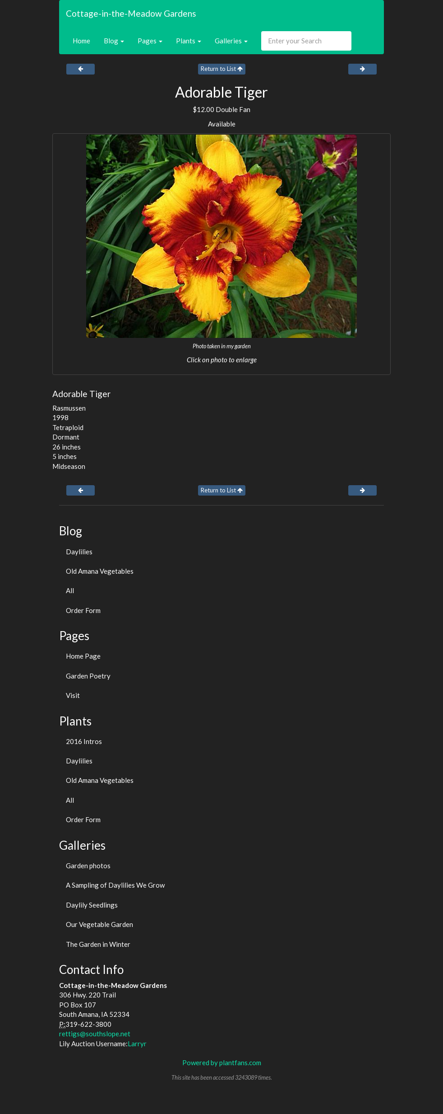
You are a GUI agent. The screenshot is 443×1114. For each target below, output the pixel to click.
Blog (114, 41)
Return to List (222, 68)
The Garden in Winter (98, 944)
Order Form (83, 610)
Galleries (231, 41)
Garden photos (88, 865)
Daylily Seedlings (92, 905)
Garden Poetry (88, 676)
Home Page (83, 656)
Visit (73, 695)
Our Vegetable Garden (99, 924)
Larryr (137, 1043)
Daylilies (79, 552)
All (70, 590)
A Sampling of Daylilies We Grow (115, 885)
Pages (150, 41)
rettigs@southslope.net (94, 1034)
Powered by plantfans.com (221, 1062)
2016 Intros (84, 741)
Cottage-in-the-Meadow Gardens (131, 13)
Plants (188, 41)
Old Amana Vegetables (100, 571)
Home (81, 41)
